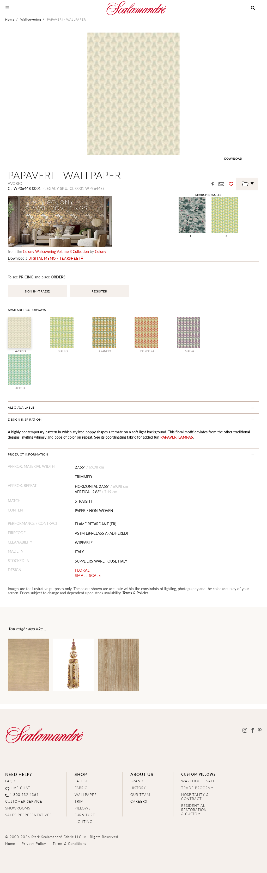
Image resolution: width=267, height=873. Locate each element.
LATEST (81, 780)
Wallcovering (30, 19)
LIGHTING (84, 821)
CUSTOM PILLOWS (198, 774)
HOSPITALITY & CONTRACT (195, 796)
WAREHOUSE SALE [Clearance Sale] (198, 780)
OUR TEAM (140, 794)
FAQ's (10, 780)
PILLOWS (82, 808)
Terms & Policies (135, 592)
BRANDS (137, 780)
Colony (100, 251)
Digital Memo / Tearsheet (54, 258)
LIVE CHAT (20, 787)
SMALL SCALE (88, 575)
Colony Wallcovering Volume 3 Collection (56, 251)
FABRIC (81, 787)
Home (10, 19)
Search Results (208, 194)
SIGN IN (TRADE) (37, 291)
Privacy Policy (34, 843)
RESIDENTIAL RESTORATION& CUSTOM (194, 809)
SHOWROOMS (17, 808)
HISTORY (138, 787)
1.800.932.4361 (24, 794)
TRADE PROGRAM (197, 787)
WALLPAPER (86, 794)
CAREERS (138, 801)
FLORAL (82, 570)
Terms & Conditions (69, 843)
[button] (253, 8)
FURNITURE (85, 814)
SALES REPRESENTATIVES (28, 814)
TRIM (79, 801)
